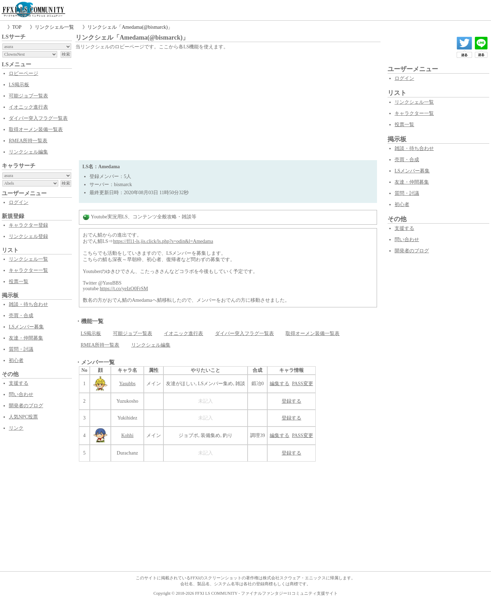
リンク (16, 428)
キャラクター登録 (28, 225)
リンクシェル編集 (28, 152)
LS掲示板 (19, 84)
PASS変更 (302, 383)
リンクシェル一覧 (54, 27)
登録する (291, 401)
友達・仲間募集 (26, 338)
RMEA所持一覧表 (28, 140)
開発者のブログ (26, 405)
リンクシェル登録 (28, 236)
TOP (16, 27)
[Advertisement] (228, 104)
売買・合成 (21, 315)
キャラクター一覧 (28, 270)
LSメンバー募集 (26, 326)
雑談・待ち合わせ (28, 304)
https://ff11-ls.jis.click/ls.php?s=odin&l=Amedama (163, 241)
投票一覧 (18, 281)
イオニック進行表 (28, 107)
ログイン (18, 202)
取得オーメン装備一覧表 (36, 129)
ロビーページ (23, 73)
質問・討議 (21, 349)
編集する (279, 383)
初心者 (16, 360)
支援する (18, 383)
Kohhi (127, 435)
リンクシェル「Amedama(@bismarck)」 (130, 27)
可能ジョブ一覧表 (28, 95)
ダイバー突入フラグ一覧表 (38, 118)
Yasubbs (127, 383)
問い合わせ (21, 394)
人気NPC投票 (23, 417)
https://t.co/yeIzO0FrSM (124, 288)
